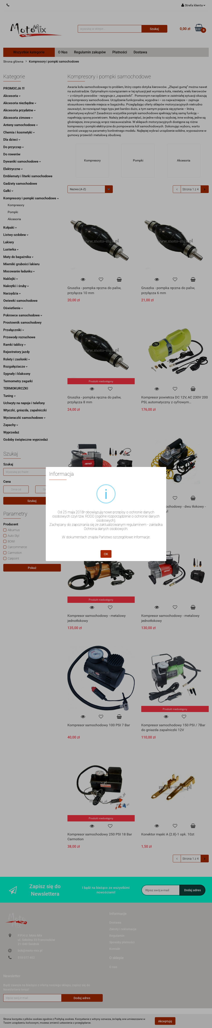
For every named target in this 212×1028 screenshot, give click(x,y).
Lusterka (11, 249)
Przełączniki (13, 330)
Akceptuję (165, 1021)
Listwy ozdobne (15, 235)
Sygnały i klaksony (16, 374)
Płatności (119, 52)
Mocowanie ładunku (19, 271)
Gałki (8, 191)
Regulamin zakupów (90, 52)
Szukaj (32, 501)
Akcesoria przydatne (19, 110)
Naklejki (10, 279)
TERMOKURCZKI (15, 388)
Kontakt (114, 949)
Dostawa (140, 52)
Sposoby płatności (122, 942)
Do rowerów (11, 154)
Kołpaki (10, 228)
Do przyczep (13, 147)
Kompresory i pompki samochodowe (31, 198)
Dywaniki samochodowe (22, 161)
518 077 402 (26, 957)
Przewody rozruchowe (19, 337)
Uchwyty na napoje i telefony (24, 403)
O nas (113, 967)
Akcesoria (12, 96)
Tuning (9, 396)
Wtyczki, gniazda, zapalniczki (25, 410)
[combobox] (90, 189)
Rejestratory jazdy (16, 352)
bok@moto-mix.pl (30, 950)
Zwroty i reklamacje (122, 929)
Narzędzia (12, 293)
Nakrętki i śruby (16, 286)
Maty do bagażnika (18, 257)
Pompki (13, 212)
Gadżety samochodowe (20, 184)
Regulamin (116, 935)
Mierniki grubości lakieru (21, 264)
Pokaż (32, 568)
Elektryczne (13, 169)
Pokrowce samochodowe (22, 315)
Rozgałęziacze (15, 366)
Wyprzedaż (11, 432)
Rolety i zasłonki (16, 359)
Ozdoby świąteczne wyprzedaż (25, 440)
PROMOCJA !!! (14, 88)
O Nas (62, 52)
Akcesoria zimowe (18, 118)
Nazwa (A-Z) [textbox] (78, 189)
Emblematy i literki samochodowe (27, 176)
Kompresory (16, 205)
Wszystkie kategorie (29, 52)
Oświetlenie (13, 308)
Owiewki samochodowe (20, 301)
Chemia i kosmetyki (19, 132)
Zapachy (10, 425)
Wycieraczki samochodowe (24, 418)
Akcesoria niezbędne (19, 103)
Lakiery (8, 242)
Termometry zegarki (18, 381)
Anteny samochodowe (20, 125)
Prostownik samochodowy (22, 323)
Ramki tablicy (14, 345)
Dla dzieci (11, 140)
